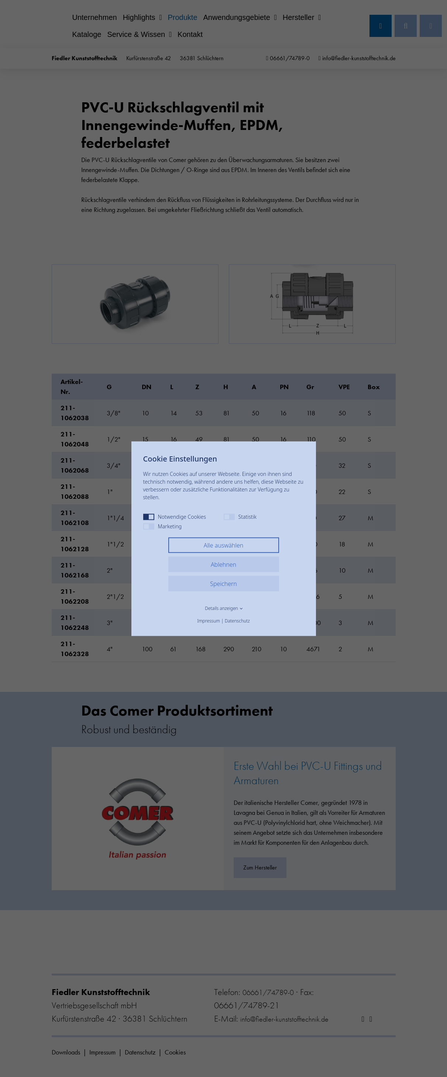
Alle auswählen (224, 545)
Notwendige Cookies (174, 516)
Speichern (223, 583)
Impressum (208, 620)
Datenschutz (237, 620)
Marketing (162, 525)
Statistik (240, 516)
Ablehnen (223, 564)
